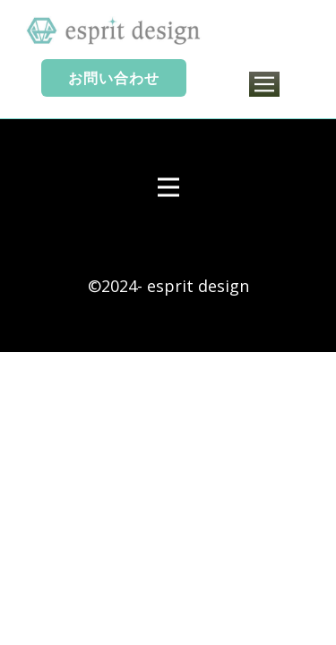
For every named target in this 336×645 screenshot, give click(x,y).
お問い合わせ (113, 78)
